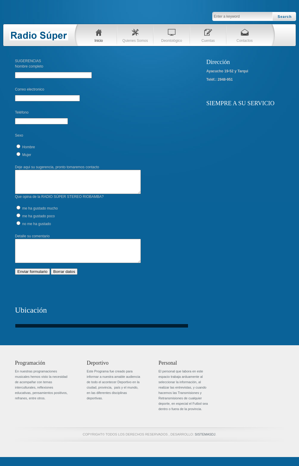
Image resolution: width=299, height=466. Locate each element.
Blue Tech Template (39, 35)
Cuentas (208, 41)
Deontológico (171, 41)
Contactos (245, 41)
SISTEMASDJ (205, 443)
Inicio (98, 41)
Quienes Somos (135, 41)
